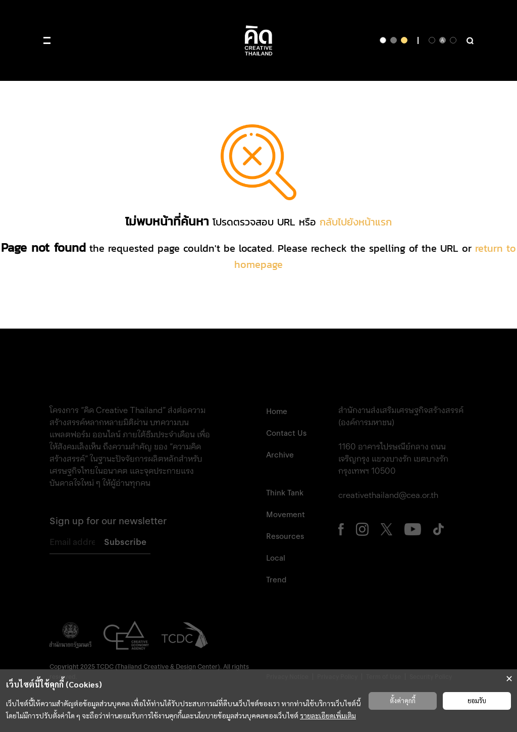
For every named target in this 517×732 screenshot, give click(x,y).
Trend (276, 580)
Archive (280, 455)
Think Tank (284, 493)
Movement (285, 515)
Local (275, 558)
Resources (285, 536)
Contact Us (286, 433)
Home (276, 411)
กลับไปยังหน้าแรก (356, 222)
